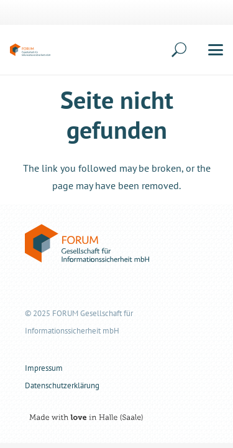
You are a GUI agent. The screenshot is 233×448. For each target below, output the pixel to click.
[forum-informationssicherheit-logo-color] (30, 50)
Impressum (44, 368)
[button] (161, 50)
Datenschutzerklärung (62, 385)
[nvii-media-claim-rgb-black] (84, 417)
